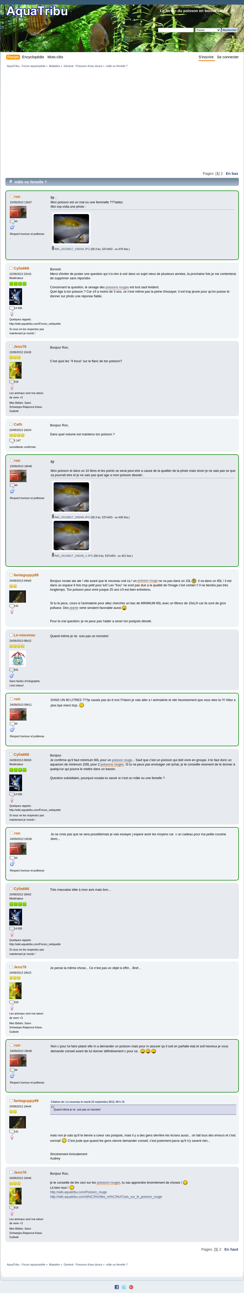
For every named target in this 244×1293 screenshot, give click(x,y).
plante (74, 608)
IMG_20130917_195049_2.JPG (72, 555)
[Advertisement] (48, 119)
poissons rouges (117, 287)
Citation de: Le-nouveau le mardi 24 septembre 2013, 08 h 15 (87, 1101)
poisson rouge (148, 580)
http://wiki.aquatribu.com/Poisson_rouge (78, 1192)
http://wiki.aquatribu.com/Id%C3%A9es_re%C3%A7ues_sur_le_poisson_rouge (106, 1197)
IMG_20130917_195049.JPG (71, 249)
